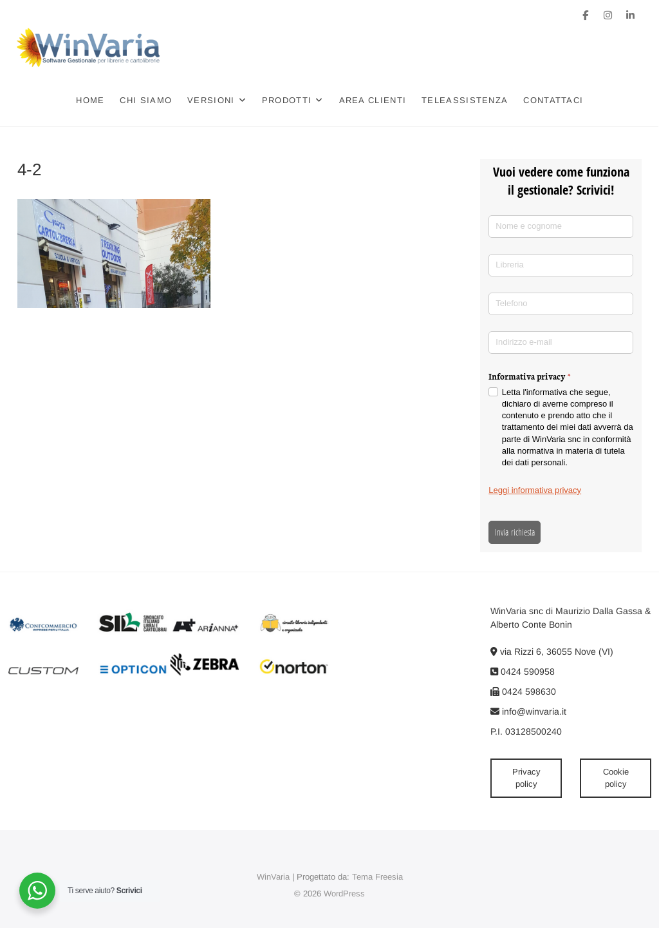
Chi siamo (146, 100)
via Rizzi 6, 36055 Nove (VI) (551, 651)
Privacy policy (526, 778)
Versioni (211, 100)
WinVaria (273, 877)
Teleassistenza (465, 100)
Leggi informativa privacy (534, 490)
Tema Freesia (377, 877)
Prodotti (286, 100)
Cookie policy (616, 778)
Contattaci (554, 100)
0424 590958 (522, 671)
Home (91, 100)
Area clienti (373, 100)
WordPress (344, 893)
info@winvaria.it (528, 711)
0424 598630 (523, 691)
